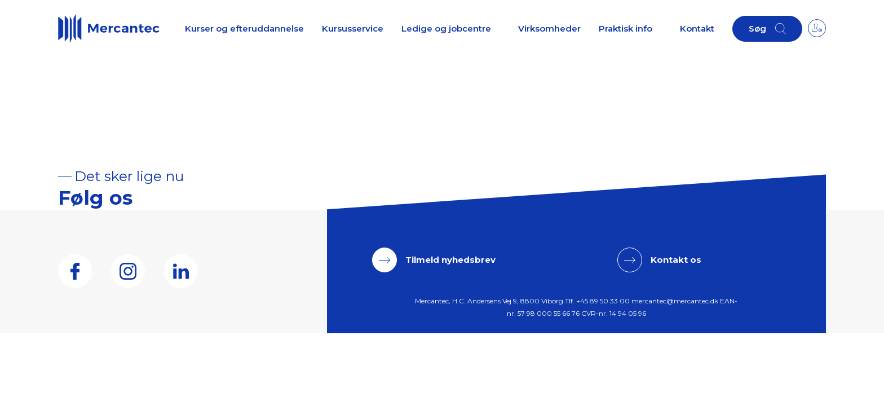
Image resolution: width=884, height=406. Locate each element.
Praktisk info (625, 28)
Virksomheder (549, 28)
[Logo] (109, 28)
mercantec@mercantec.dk (674, 301)
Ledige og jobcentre (446, 28)
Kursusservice (352, 28)
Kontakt (697, 28)
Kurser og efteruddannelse (244, 28)
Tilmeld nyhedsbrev (450, 259)
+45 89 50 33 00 (603, 301)
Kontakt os (676, 259)
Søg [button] (757, 28)
